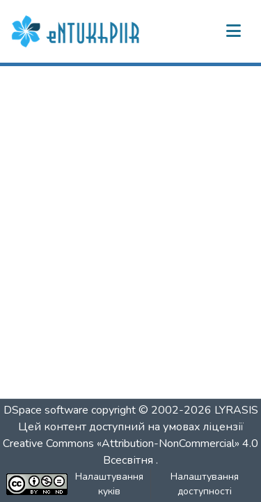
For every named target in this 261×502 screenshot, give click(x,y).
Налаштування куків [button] (109, 484)
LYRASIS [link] (236, 410)
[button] (77, 31)
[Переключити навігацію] (233, 31)
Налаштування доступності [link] (205, 484)
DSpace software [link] (45, 410)
